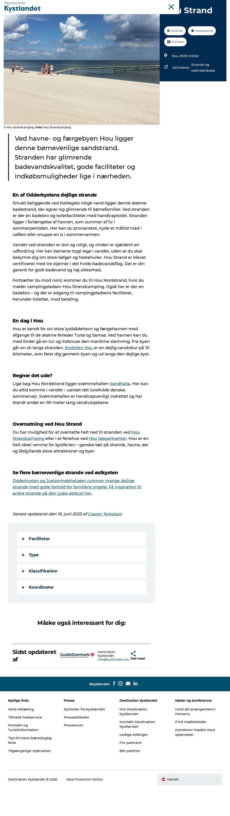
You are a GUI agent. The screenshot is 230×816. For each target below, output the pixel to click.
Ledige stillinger (134, 762)
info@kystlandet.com (101, 687)
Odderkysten (124, 4)
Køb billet (166, 14)
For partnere (131, 770)
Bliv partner (130, 778)
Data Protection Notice (85, 807)
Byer (105, 14)
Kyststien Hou (91, 369)
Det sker (88, 14)
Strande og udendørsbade (203, 89)
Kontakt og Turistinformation (25, 755)
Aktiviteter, (181, 89)
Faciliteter (37, 566)
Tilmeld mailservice (26, 745)
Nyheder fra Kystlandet (85, 737)
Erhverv (220, 4)
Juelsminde (160, 4)
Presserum (74, 753)
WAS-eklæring (22, 737)
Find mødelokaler (191, 749)
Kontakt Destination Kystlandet (138, 751)
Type (31, 582)
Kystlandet (103, 4)
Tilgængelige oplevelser (30, 778)
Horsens (142, 4)
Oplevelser (65, 14)
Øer (174, 4)
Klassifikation (40, 598)
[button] (119, 683)
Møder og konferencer (196, 4)
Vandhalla (121, 411)
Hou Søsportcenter (109, 466)
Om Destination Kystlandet (133, 739)
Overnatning (126, 14)
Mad (147, 14)
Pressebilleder (77, 745)
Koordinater (39, 614)
